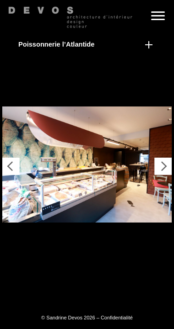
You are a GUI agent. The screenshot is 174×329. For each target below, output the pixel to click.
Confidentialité (117, 317)
